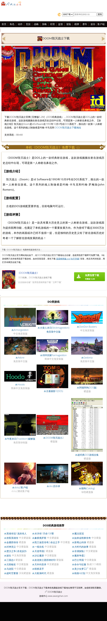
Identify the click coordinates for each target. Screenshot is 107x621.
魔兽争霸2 (79, 555)
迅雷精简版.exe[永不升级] (68, 258)
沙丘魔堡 (39, 555)
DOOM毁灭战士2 (55, 437)
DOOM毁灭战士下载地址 (68, 127)
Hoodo (21, 384)
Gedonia (88, 357)
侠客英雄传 (12, 538)
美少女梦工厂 (81, 568)
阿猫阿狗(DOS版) (88, 387)
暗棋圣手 (39, 568)
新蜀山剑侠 (80, 542)
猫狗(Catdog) (88, 488)
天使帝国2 (40, 551)
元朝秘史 (11, 564)
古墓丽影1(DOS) (54, 391)
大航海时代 (40, 573)
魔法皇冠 (79, 533)
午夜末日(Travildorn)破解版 (21, 438)
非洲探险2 (79, 551)
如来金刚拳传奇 (82, 538)
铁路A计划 (79, 573)
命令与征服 (80, 564)
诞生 (8, 555)
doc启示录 (54, 486)
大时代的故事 (81, 546)
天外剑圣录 (40, 564)
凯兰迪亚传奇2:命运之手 (47, 542)
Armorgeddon (21, 330)
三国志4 (10, 560)
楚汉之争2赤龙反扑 (16, 551)
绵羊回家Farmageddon (54, 355)
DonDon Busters (88, 326)
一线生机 (39, 546)
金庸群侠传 (12, 542)
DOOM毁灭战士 (55, 591)
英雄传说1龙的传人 (16, 533)
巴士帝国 (79, 560)
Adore (21, 357)
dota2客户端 (21, 487)
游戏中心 (43, 596)
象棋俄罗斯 (40, 538)
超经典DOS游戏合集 (88, 454)
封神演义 (11, 546)
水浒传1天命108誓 (44, 533)
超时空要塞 (12, 573)
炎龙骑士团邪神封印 (45, 560)
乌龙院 (10, 568)
